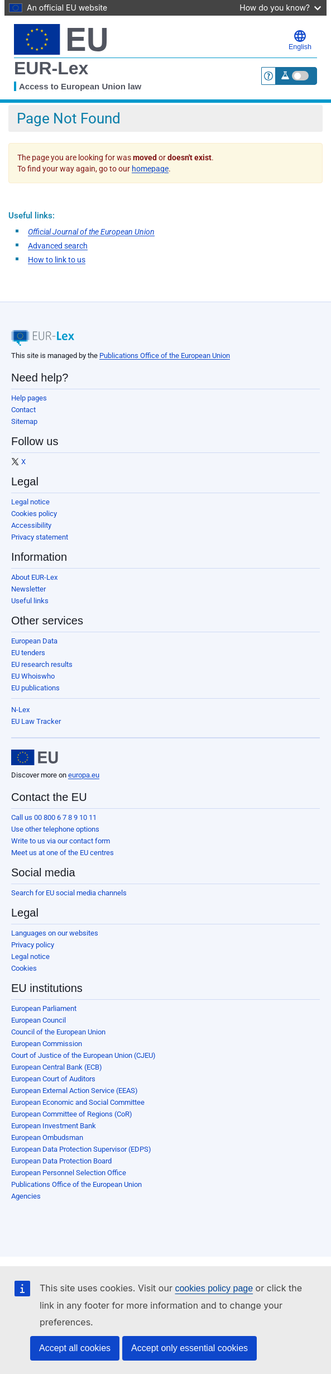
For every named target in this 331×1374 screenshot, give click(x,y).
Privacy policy (32, 945)
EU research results (42, 664)
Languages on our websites (54, 933)
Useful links (30, 601)
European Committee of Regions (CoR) (71, 1114)
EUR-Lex (51, 68)
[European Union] (34, 757)
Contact (23, 409)
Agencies (26, 1196)
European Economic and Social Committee (78, 1102)
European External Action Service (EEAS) (74, 1090)
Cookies (24, 968)
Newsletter (28, 589)
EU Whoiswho (33, 676)
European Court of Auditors (53, 1079)
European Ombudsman (47, 1137)
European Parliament (43, 1008)
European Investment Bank (53, 1126)
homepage (150, 168)
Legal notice (30, 502)
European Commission (46, 1043)
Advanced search (58, 245)
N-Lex (20, 709)
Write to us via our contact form (60, 841)
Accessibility (31, 525)
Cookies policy (34, 513)
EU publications (35, 688)
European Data (34, 641)
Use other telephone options (55, 829)
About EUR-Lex (34, 577)
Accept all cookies (75, 1348)
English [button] (300, 40)
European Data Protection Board (61, 1161)
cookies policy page (214, 1288)
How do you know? (280, 7)
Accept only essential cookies (189, 1348)
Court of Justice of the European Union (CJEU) (83, 1055)
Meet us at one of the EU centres (62, 852)
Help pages (29, 398)
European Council (38, 1020)
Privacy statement (39, 537)
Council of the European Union (58, 1032)
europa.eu (83, 775)
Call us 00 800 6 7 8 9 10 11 (54, 817)
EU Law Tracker (36, 721)
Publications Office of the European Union (164, 355)
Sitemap (24, 421)
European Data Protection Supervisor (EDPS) (81, 1149)
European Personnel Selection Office (68, 1172)
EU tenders (28, 652)
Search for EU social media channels (69, 893)
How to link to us (56, 259)
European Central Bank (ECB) (56, 1067)
